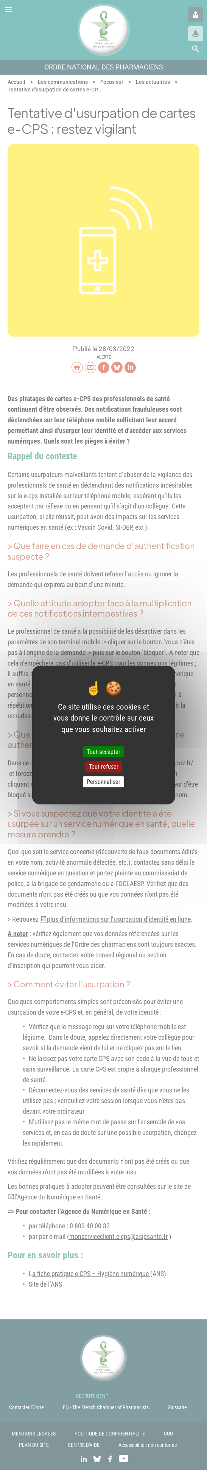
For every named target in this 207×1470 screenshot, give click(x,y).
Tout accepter (103, 751)
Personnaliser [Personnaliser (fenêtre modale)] (103, 781)
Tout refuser (103, 766)
